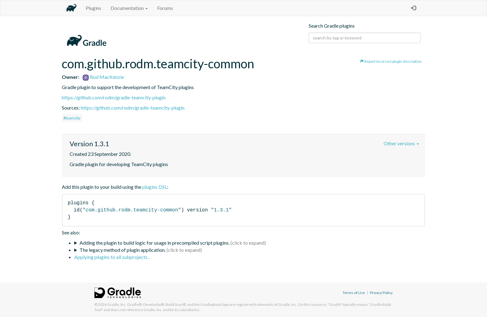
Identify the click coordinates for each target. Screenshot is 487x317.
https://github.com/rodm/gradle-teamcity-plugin (114, 97)
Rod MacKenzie (103, 77)
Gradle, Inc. (116, 304)
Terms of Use (354, 292)
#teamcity (72, 117)
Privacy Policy (381, 292)
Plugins (93, 8)
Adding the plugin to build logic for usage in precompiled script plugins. (155, 243)
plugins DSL (154, 187)
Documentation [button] (129, 8)
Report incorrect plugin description (391, 61)
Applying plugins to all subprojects (111, 257)
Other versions (401, 143)
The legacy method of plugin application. (123, 250)
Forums (165, 8)
